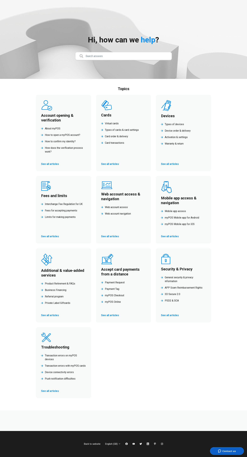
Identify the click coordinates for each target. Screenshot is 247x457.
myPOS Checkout (114, 295)
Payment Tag (112, 288)
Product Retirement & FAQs (60, 283)
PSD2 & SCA (172, 300)
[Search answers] (123, 56)
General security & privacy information (179, 279)
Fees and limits (54, 196)
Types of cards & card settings (122, 129)
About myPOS (52, 128)
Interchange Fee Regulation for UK (64, 204)
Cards (106, 115)
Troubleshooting (55, 347)
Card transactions (114, 142)
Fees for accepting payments (61, 210)
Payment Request (115, 282)
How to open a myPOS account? (62, 134)
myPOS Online (113, 301)
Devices (168, 116)
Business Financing (55, 290)
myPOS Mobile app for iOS (180, 224)
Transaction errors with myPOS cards (65, 365)
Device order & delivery (178, 130)
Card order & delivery (116, 136)
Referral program (54, 296)
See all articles (50, 163)
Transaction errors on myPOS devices (61, 357)
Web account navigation (118, 213)
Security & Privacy (176, 269)
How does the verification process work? (64, 149)
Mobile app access (175, 211)
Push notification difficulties (60, 378)
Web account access (116, 207)
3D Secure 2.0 (172, 294)
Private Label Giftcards (57, 302)
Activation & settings (176, 137)
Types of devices (174, 124)
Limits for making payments (60, 216)
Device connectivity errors (59, 372)
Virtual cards (112, 123)
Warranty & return (174, 143)
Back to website (92, 443)
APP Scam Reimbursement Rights (183, 287)
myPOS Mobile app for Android (182, 217)
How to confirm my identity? (60, 141)
